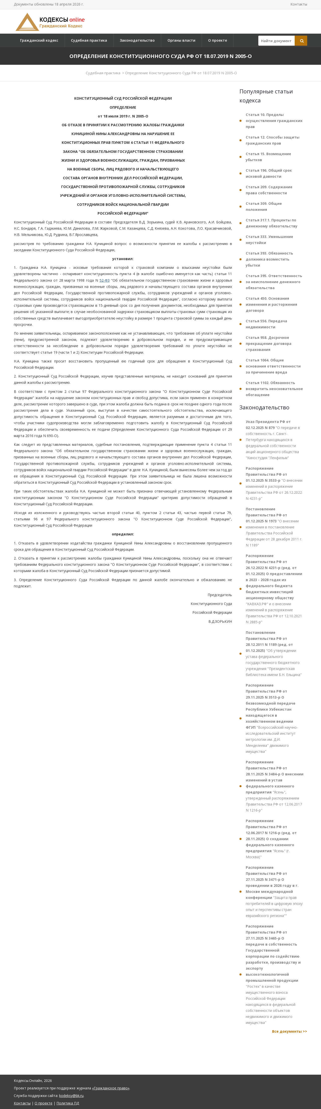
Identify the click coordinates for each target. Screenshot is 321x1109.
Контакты (298, 4)
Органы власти (181, 40)
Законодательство (137, 40)
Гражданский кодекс (39, 40)
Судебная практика (89, 40)
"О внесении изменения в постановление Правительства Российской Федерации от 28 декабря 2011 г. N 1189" (274, 527)
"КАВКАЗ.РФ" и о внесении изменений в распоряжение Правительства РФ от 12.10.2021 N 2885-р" (274, 588)
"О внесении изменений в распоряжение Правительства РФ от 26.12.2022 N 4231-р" (274, 483)
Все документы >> (289, 1031)
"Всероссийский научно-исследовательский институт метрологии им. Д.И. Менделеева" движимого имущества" (272, 718)
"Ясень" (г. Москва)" (271, 838)
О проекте (217, 40)
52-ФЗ (105, 280)
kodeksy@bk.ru (71, 1095)
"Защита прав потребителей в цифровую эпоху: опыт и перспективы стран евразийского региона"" (274, 891)
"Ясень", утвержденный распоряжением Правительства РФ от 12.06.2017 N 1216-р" (274, 786)
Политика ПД (67, 1103)
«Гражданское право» (110, 1088)
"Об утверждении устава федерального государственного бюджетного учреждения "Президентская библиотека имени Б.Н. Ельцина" (274, 653)
